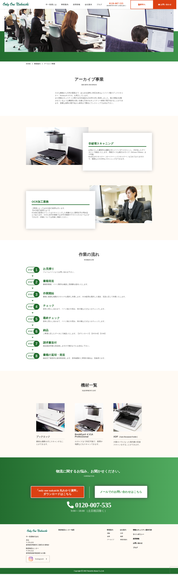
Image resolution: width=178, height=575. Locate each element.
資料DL (142, 5)
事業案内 (64, 5)
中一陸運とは (51, 5)
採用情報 (76, 5)
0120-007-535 (116, 3)
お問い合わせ (164, 5)
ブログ (99, 5)
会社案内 (88, 5)
